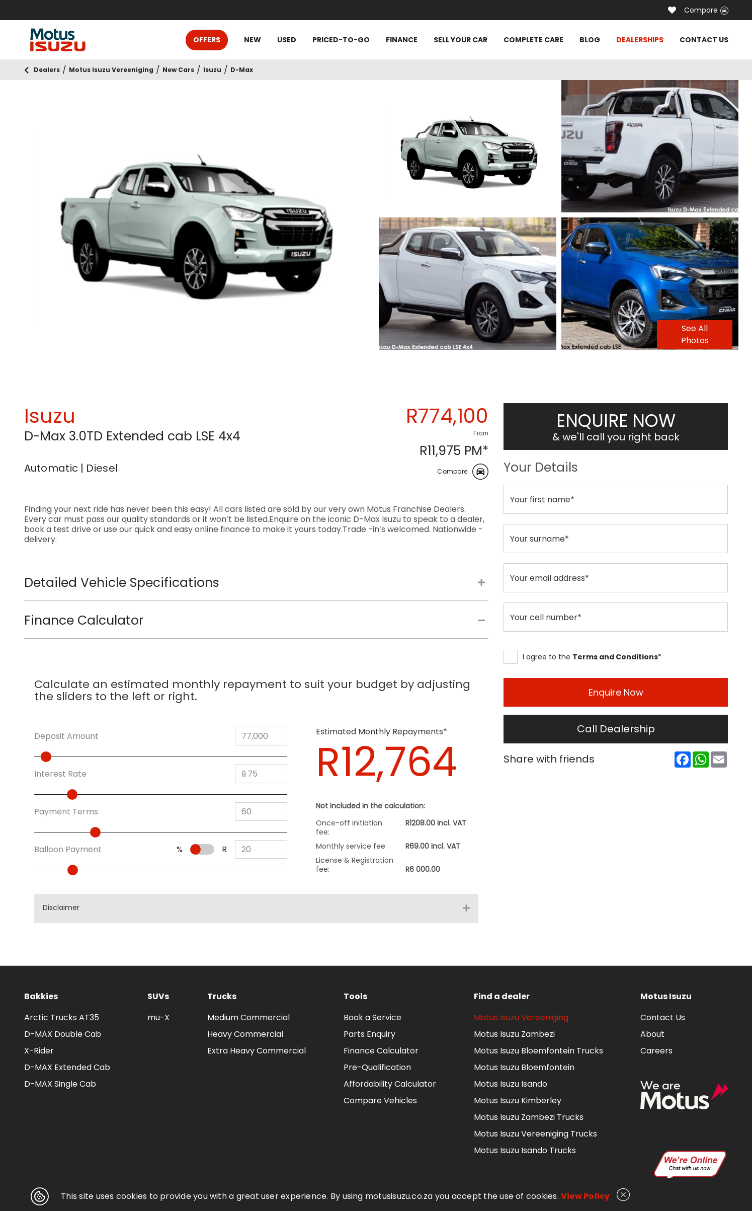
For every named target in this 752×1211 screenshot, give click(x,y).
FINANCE (401, 40)
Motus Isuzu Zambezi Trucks (528, 1117)
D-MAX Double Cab (62, 1034)
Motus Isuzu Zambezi (514, 1034)
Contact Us (662, 1017)
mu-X (158, 1017)
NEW (252, 40)
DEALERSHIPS (639, 40)
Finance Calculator (381, 1050)
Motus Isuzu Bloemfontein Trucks (538, 1050)
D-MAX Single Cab (60, 1084)
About (652, 1034)
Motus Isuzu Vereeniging (521, 1017)
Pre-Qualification (377, 1067)
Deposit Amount (66, 736)
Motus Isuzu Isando (510, 1084)
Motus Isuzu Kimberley (517, 1100)
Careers (656, 1050)
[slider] (63, 756)
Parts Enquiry (369, 1034)
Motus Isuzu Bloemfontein (524, 1067)
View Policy (585, 1196)
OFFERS (206, 40)
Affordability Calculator (390, 1084)
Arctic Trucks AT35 (61, 1017)
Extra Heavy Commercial (256, 1050)
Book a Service (372, 1017)
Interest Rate (60, 774)
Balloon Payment (68, 850)
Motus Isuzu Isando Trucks (525, 1150)
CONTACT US (704, 40)
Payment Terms (66, 812)
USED (286, 40)
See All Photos (695, 334)
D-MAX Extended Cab (67, 1067)
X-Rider (39, 1050)
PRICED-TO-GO (341, 40)
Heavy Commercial (245, 1034)
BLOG (589, 40)
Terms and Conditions (615, 657)
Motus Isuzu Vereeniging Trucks (535, 1134)
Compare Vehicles (380, 1100)
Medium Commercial (248, 1017)
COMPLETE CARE (533, 40)
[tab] (256, 588)
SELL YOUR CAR (460, 40)
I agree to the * (582, 657)
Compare (706, 10)
